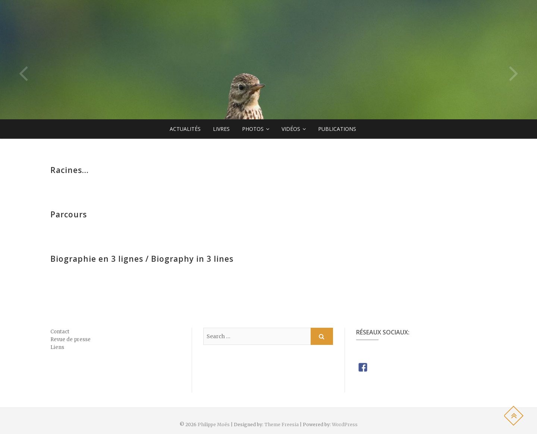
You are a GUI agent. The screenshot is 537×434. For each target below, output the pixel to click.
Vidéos (291, 128)
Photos (253, 128)
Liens (57, 347)
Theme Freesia (281, 424)
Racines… (69, 170)
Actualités (185, 128)
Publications (337, 128)
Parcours (68, 214)
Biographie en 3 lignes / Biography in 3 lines (141, 259)
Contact (59, 331)
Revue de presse (70, 339)
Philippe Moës (214, 424)
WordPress (345, 424)
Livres (221, 128)
